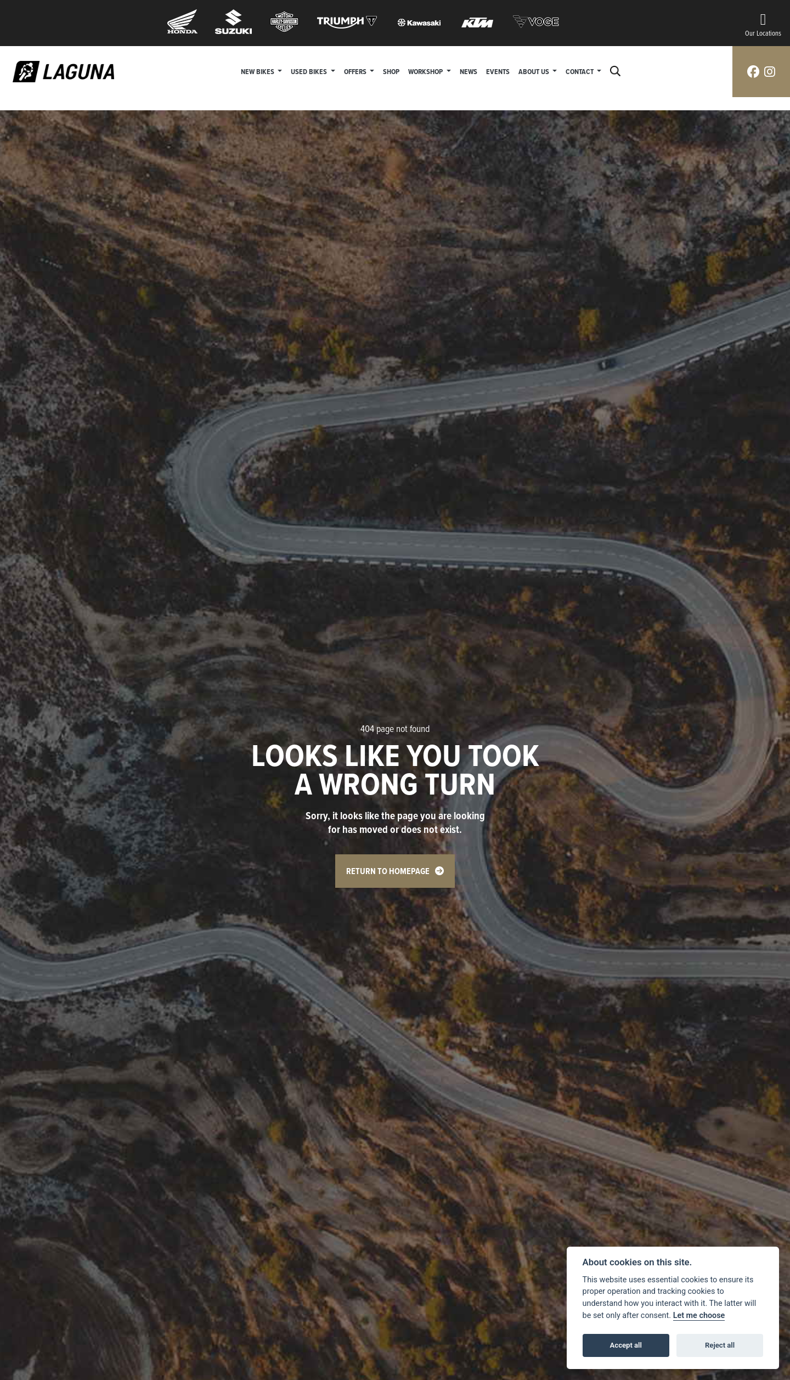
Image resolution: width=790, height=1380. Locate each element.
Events (498, 71)
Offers (356, 71)
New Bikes (258, 71)
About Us (534, 71)
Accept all (626, 1345)
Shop (391, 71)
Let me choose (699, 1315)
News (468, 71)
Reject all (720, 1345)
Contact (580, 71)
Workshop (426, 71)
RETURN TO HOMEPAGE (388, 871)
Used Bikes (310, 71)
